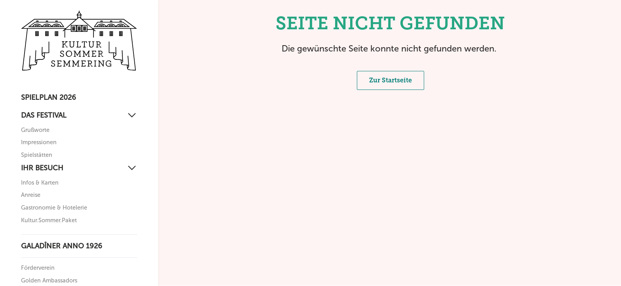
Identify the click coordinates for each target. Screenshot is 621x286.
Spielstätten (36, 155)
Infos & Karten (40, 182)
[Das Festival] (79, 115)
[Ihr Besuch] (79, 168)
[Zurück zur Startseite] (79, 41)
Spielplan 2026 (48, 97)
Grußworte (35, 130)
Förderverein (38, 268)
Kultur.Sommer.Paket (49, 220)
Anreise (30, 195)
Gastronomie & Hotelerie (54, 207)
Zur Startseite (390, 80)
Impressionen (39, 142)
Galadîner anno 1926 (61, 246)
